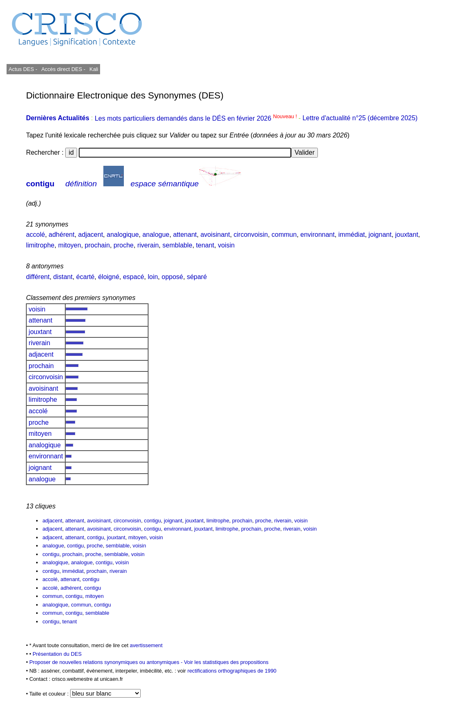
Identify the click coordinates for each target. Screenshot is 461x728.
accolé (35, 234)
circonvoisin (251, 234)
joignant (380, 234)
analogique (123, 234)
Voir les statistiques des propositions (226, 662)
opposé (172, 276)
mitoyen (69, 245)
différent (38, 276)
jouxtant (406, 234)
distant (63, 276)
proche (124, 245)
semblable (177, 245)
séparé (197, 276)
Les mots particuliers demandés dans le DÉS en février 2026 (197, 118)
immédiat (351, 234)
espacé (133, 276)
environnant (317, 234)
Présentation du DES (57, 654)
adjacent (90, 234)
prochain (97, 245)
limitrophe (40, 245)
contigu (40, 183)
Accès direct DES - (63, 69)
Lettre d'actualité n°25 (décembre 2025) (360, 118)
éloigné (108, 276)
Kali (93, 69)
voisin (226, 245)
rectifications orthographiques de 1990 (231, 671)
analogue (155, 234)
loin (153, 276)
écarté (85, 276)
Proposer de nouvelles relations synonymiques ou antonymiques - (106, 662)
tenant (205, 245)
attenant (185, 234)
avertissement (146, 645)
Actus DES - (23, 69)
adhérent (62, 234)
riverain (148, 245)
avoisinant (215, 234)
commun (284, 234)
